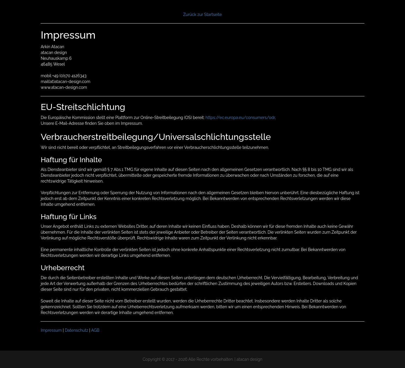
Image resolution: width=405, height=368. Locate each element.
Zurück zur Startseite (202, 14)
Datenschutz (76, 330)
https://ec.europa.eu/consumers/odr (240, 117)
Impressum (51, 330)
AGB (95, 330)
